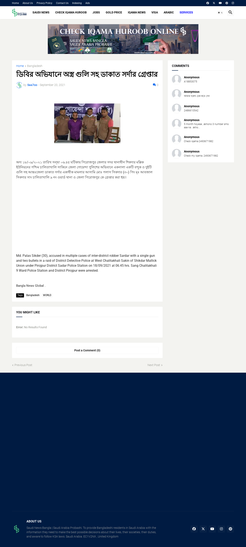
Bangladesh (34, 66)
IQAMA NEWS (137, 12)
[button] (220, 13)
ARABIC (169, 12)
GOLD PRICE (114, 12)
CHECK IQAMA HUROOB (71, 12)
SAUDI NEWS (40, 12)
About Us (28, 3)
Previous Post (23, 365)
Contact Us (62, 3)
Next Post (154, 365)
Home (15, 3)
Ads (87, 3)
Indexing (77, 3)
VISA (154, 12)
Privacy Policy (44, 3)
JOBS (96, 12)
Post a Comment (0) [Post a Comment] (87, 350)
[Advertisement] (87, 214)
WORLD (47, 295)
